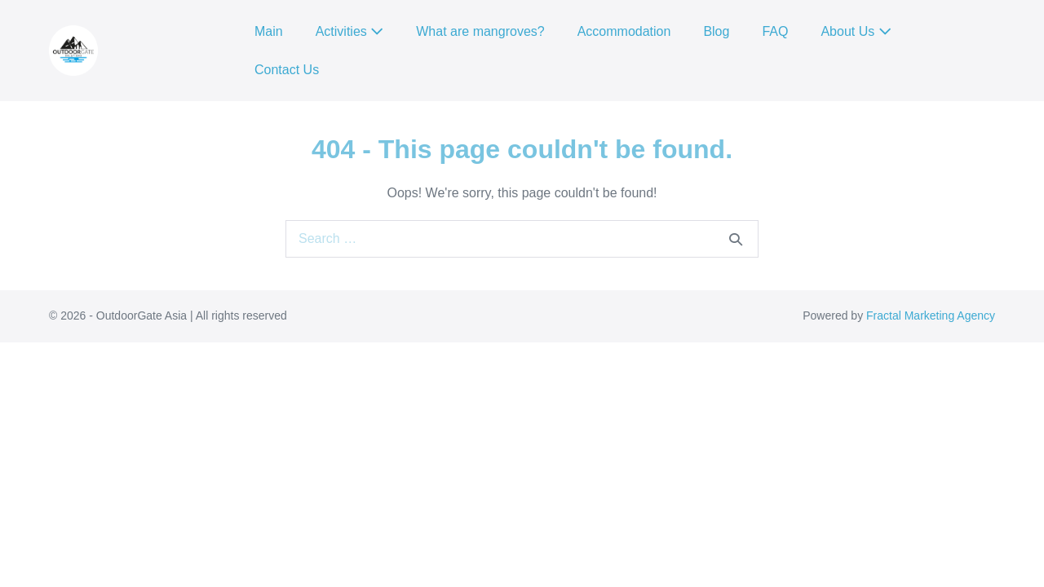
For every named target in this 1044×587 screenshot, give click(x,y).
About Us (856, 31)
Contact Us (286, 70)
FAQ (775, 31)
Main (268, 31)
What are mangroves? (480, 31)
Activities (350, 31)
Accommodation (624, 31)
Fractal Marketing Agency (930, 315)
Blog (716, 31)
